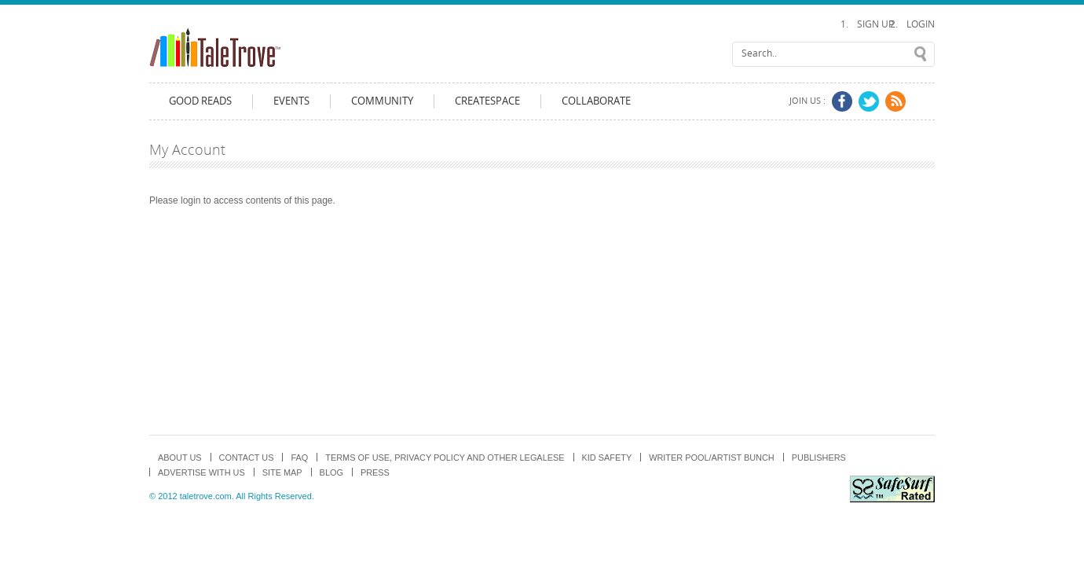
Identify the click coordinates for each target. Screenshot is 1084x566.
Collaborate (596, 101)
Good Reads (200, 101)
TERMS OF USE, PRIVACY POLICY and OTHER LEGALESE (444, 457)
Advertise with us (201, 472)
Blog (331, 472)
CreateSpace (487, 101)
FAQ (299, 457)
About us (180, 457)
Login (920, 24)
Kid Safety (607, 457)
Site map (282, 472)
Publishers (819, 457)
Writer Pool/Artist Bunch (712, 457)
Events (291, 101)
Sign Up (875, 24)
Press (375, 472)
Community (382, 101)
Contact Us (246, 457)
